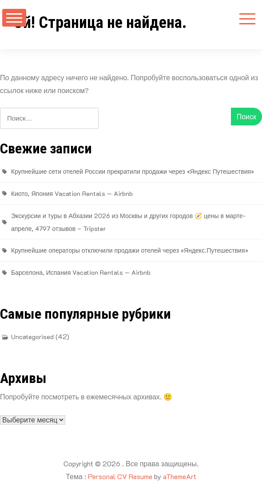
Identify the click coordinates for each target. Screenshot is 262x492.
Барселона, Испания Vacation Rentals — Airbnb (81, 272)
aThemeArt (179, 476)
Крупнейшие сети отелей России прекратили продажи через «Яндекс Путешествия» (132, 171)
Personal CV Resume (120, 476)
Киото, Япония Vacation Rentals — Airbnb (72, 193)
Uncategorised (32, 336)
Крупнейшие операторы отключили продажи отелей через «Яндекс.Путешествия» (129, 250)
